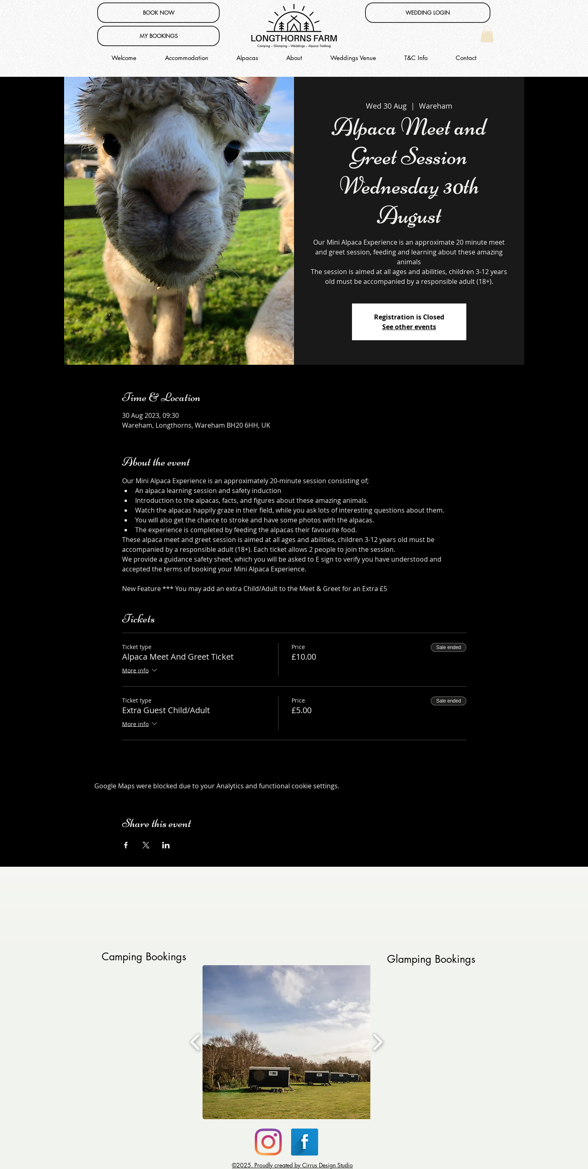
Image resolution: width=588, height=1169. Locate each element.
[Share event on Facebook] (126, 845)
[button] (487, 34)
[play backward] (195, 1042)
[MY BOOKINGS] (158, 36)
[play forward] (377, 1042)
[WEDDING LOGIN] (427, 12)
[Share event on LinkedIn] (166, 845)
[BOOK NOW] (158, 12)
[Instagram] (268, 1142)
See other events (409, 326)
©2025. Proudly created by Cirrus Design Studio (292, 1165)
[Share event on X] (146, 845)
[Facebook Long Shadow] (304, 1142)
